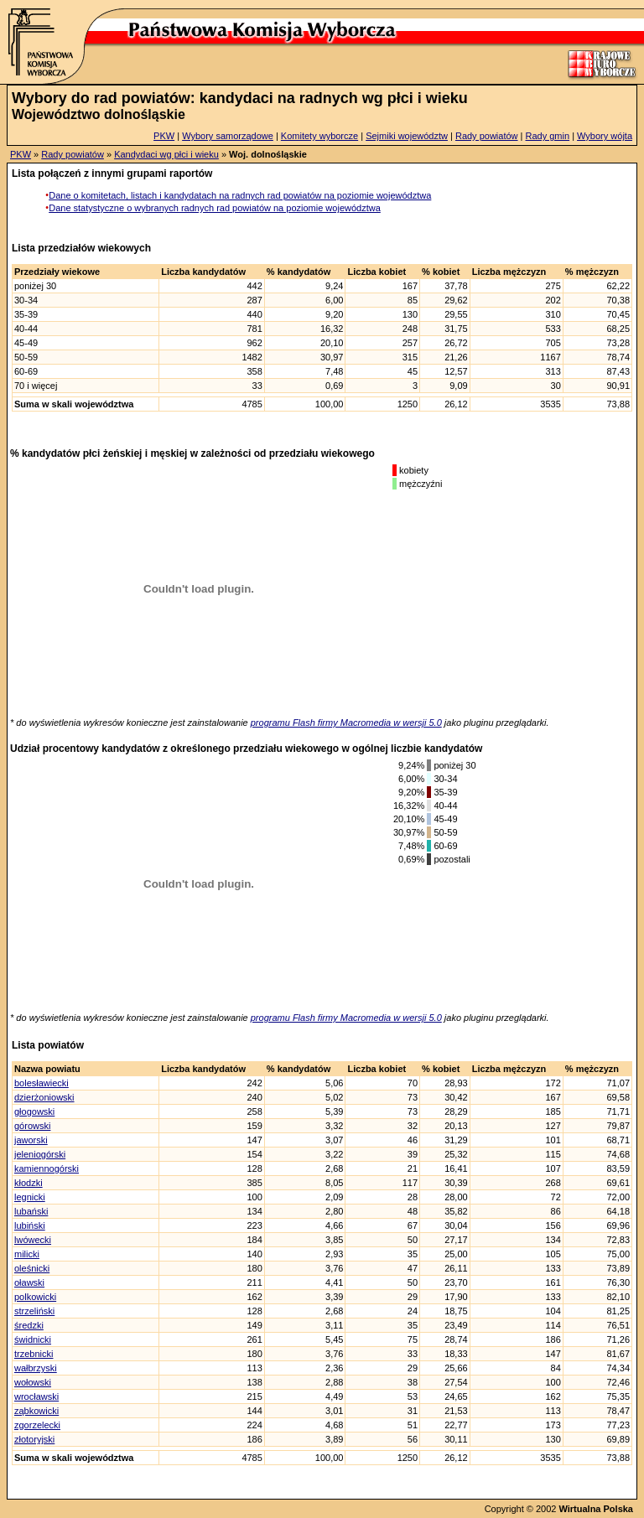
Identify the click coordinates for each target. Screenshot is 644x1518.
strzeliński (34, 1311)
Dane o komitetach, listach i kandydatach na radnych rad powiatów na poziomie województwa (240, 195)
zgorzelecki (37, 1425)
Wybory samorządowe (227, 136)
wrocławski (36, 1396)
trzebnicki (33, 1354)
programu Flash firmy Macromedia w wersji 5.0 (346, 723)
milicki (26, 1254)
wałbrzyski (35, 1368)
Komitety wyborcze (319, 136)
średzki (29, 1325)
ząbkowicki (36, 1411)
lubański (31, 1211)
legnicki (29, 1197)
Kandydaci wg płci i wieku (166, 154)
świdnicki (32, 1339)
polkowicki (35, 1297)
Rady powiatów (486, 136)
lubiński (29, 1225)
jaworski (31, 1140)
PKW (163, 136)
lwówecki (32, 1240)
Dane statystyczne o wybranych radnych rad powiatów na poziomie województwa (215, 208)
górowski (32, 1126)
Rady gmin (548, 136)
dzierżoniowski (44, 1097)
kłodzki (28, 1183)
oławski (29, 1282)
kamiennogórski (46, 1168)
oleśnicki (31, 1268)
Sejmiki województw (407, 136)
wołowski (32, 1382)
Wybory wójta (604, 136)
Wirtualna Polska (595, 1509)
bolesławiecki (41, 1083)
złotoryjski (34, 1439)
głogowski (34, 1111)
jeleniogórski (39, 1154)
